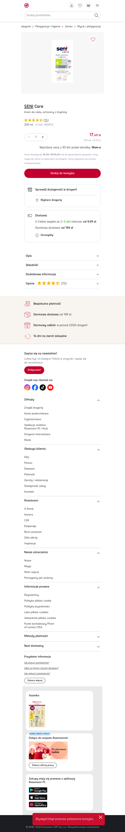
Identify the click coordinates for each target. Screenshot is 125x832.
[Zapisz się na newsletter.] (34, 370)
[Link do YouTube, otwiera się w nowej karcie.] (50, 387)
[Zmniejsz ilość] (29, 137)
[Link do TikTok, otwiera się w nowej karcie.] (43, 387)
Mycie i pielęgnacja (89, 26)
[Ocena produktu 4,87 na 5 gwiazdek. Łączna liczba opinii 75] (62, 121)
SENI (28, 107)
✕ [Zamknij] (100, 817)
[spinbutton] (35, 137)
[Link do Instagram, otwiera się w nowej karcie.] (27, 387)
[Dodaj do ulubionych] (93, 40)
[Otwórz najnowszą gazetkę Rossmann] (37, 714)
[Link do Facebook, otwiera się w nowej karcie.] (35, 387)
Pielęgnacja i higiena (47, 26)
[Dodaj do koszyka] (62, 173)
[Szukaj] (96, 15)
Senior (69, 26)
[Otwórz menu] (97, 5)
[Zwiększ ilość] (43, 137)
